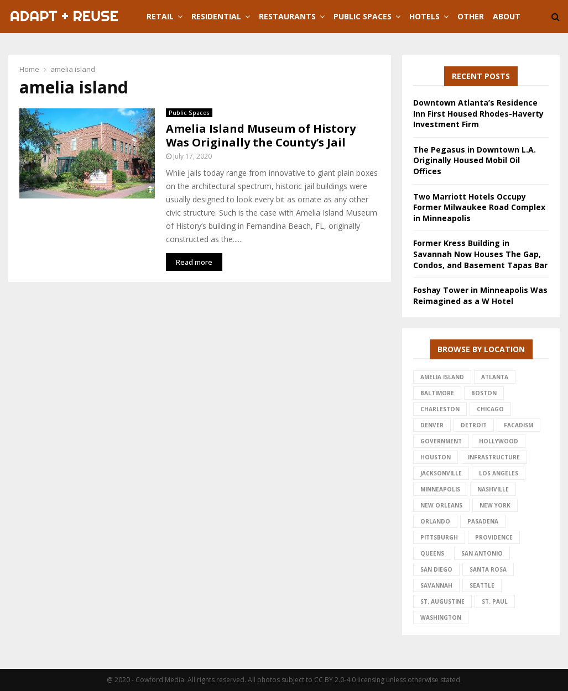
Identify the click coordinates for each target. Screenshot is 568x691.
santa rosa (488, 569)
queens (432, 553)
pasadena (482, 521)
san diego (436, 569)
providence (494, 537)
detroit (474, 425)
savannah (436, 585)
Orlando (435, 521)
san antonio (482, 553)
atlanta (494, 377)
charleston (440, 409)
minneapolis (440, 489)
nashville (493, 489)
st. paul (495, 601)
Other (470, 16)
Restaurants (287, 16)
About (506, 16)
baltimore (437, 393)
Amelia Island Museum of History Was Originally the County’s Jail (261, 135)
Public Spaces (362, 16)
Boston (484, 393)
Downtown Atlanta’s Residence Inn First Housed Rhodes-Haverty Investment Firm (478, 113)
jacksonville (441, 473)
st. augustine (442, 601)
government (441, 441)
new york (495, 505)
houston (435, 457)
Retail (160, 16)
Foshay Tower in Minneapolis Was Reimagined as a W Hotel (480, 295)
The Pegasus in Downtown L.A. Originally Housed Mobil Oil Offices (474, 160)
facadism (518, 425)
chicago (490, 409)
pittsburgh (439, 537)
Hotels (424, 16)
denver (432, 425)
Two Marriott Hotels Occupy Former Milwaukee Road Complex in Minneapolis (479, 207)
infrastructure (494, 457)
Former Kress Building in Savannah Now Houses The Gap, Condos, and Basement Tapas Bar (480, 254)
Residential (216, 16)
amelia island (442, 377)
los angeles (498, 473)
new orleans (441, 505)
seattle (482, 585)
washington (440, 617)
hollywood (498, 441)
